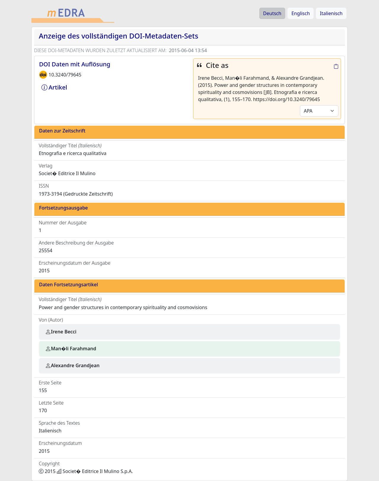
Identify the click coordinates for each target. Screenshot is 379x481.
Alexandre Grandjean (72, 365)
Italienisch (331, 13)
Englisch (300, 13)
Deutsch (272, 13)
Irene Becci (60, 331)
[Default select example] (319, 110)
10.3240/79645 (65, 74)
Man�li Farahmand (70, 348)
